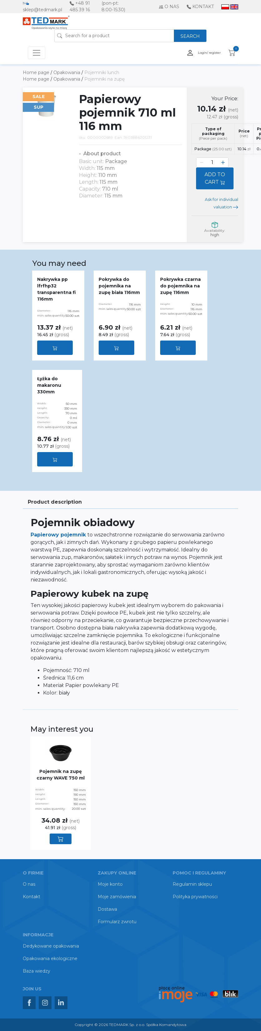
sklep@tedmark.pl (42, 9)
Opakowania (67, 72)
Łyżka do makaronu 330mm (49, 385)
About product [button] (101, 154)
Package (213, 149)
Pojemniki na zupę (104, 79)
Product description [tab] (55, 502)
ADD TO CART (214, 178)
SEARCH (190, 36)
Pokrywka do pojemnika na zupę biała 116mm (119, 285)
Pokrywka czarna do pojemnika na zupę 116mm (180, 285)
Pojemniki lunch (101, 72)
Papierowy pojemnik (59, 535)
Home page (37, 72)
